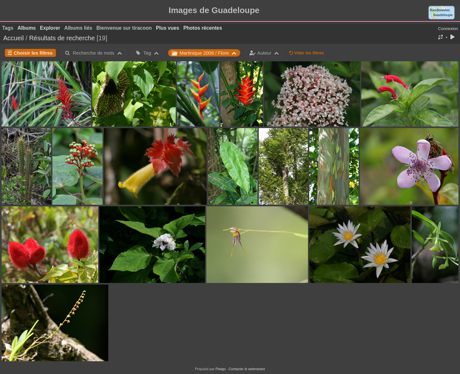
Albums (27, 28)
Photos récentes (202, 28)
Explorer (50, 28)
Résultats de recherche (62, 38)
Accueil (13, 38)
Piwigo (220, 369)
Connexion (448, 28)
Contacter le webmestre (247, 369)
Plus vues (167, 28)
